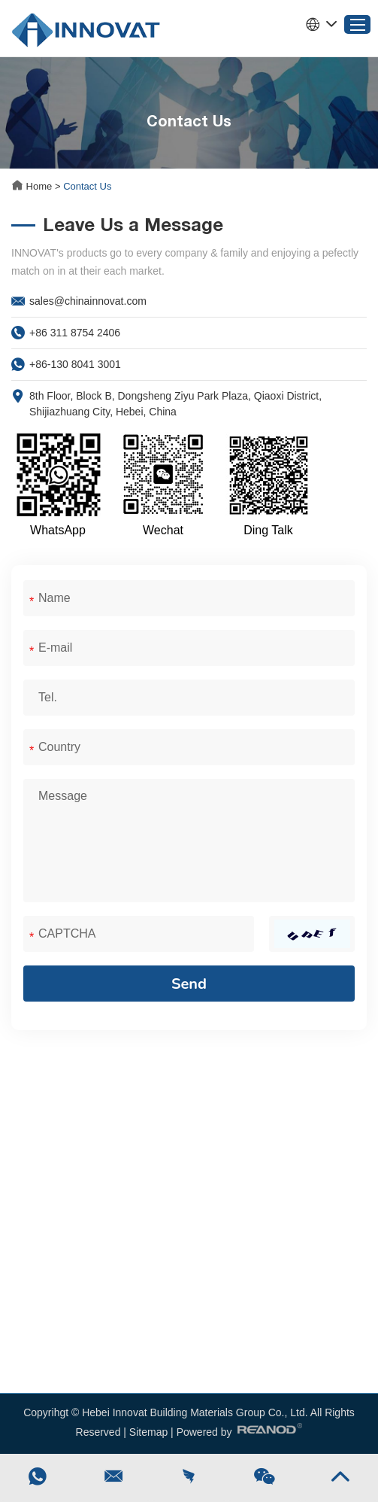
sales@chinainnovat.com (88, 301)
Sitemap (148, 1432)
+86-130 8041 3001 (75, 364)
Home (33, 186)
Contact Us (87, 186)
